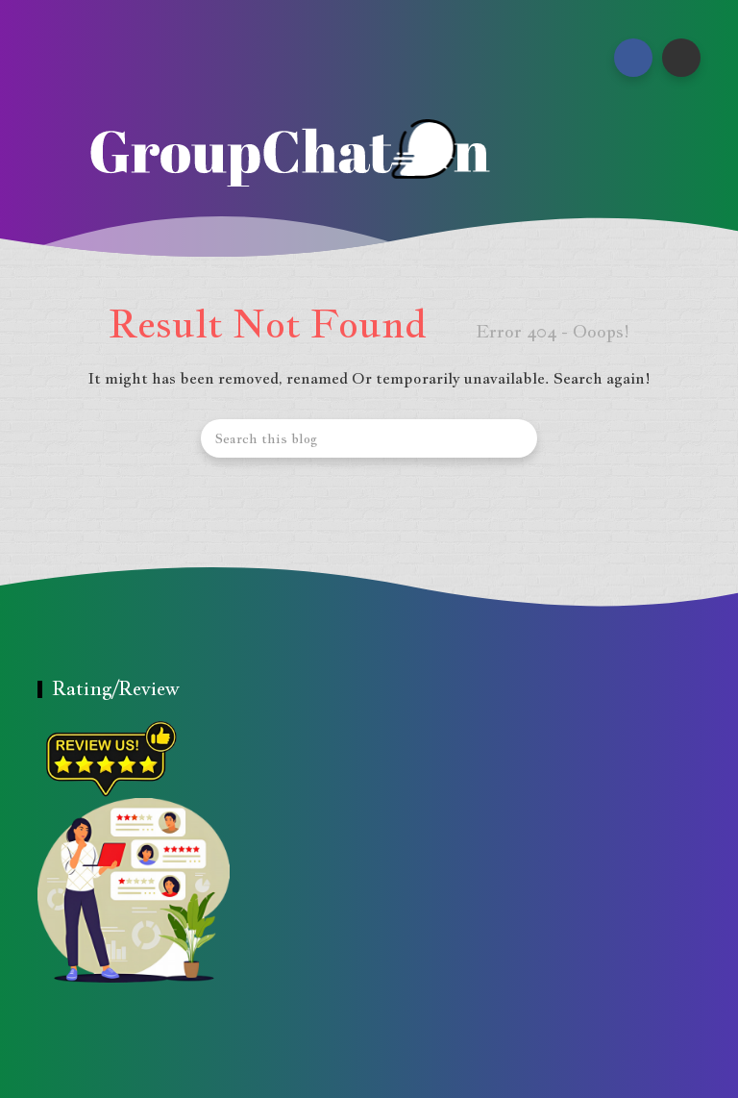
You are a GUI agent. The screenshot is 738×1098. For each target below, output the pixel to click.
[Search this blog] (369, 438)
